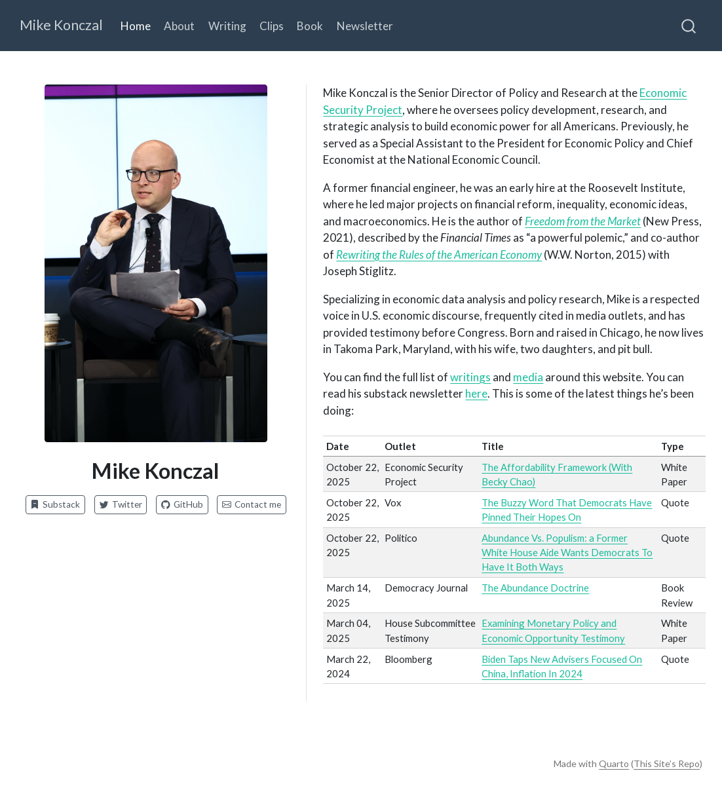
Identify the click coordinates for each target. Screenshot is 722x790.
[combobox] (689, 25)
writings (470, 377)
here (476, 393)
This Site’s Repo (667, 763)
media (528, 377)
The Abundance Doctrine (535, 587)
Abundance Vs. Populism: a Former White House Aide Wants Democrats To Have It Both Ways (567, 552)
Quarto (614, 763)
